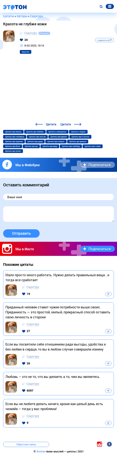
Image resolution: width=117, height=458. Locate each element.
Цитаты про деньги (77, 141)
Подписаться (99, 164)
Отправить (21, 233)
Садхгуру (30, 33)
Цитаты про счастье (80, 137)
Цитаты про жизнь (13, 132)
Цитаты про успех (13, 151)
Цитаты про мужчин (14, 141)
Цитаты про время (58, 137)
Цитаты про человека (14, 137)
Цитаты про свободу (71, 146)
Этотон (41, 451)
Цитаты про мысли (37, 137)
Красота (25, 52)
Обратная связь (26, 444)
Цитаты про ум (31, 146)
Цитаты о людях (78, 132)
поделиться (104, 40)
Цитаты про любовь (35, 132)
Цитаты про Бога (12, 146)
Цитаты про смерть (55, 141)
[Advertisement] (58, 91)
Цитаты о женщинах (57, 132)
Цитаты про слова (93, 146)
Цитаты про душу (35, 141)
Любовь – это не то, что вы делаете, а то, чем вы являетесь (52, 376)
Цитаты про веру (50, 146)
